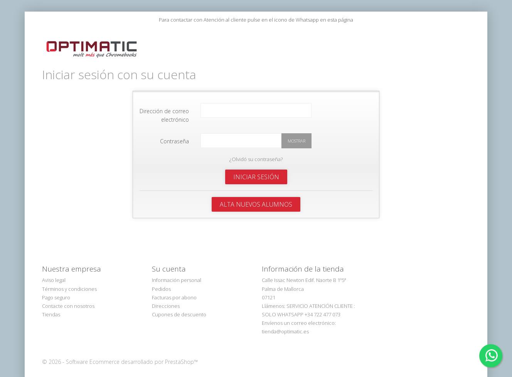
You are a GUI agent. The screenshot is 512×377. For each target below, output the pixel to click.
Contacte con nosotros (68, 298)
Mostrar (296, 134)
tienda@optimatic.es (285, 324)
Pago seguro (56, 290)
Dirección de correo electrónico (164, 108)
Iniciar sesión (256, 170)
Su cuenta (169, 262)
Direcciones (166, 298)
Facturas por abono (174, 290)
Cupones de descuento (179, 307)
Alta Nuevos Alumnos (256, 197)
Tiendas (51, 307)
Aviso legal (54, 273)
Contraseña (174, 134)
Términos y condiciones (69, 282)
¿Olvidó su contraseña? (256, 152)
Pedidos (161, 282)
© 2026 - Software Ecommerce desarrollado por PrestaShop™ (120, 354)
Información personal (176, 273)
